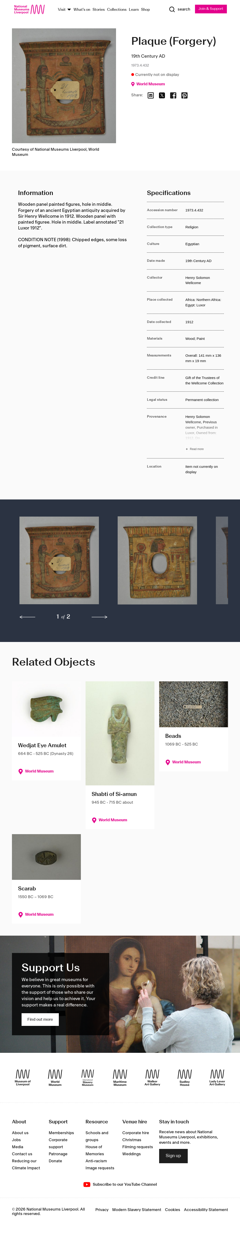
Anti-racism (96, 1161)
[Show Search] (178, 9)
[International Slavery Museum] (87, 1078)
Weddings (131, 1154)
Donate (55, 1161)
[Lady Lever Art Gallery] (217, 1078)
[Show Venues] (69, 10)
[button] (59, 563)
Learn (134, 10)
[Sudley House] (184, 1078)
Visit (62, 10)
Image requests (100, 1168)
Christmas (131, 1140)
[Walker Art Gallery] (152, 1078)
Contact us (22, 1154)
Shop (145, 10)
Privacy (102, 1210)
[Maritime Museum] (120, 1078)
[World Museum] (55, 1078)
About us (20, 1133)
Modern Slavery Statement (136, 1210)
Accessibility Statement (206, 1210)
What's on (82, 10)
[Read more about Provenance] (204, 433)
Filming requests (137, 1147)
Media (17, 1147)
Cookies (172, 1210)
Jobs (16, 1140)
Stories (99, 10)
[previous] (27, 617)
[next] (100, 617)
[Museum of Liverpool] (23, 1078)
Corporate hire (135, 1133)
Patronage (58, 1154)
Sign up (173, 1156)
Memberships (61, 1133)
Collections (117, 10)
